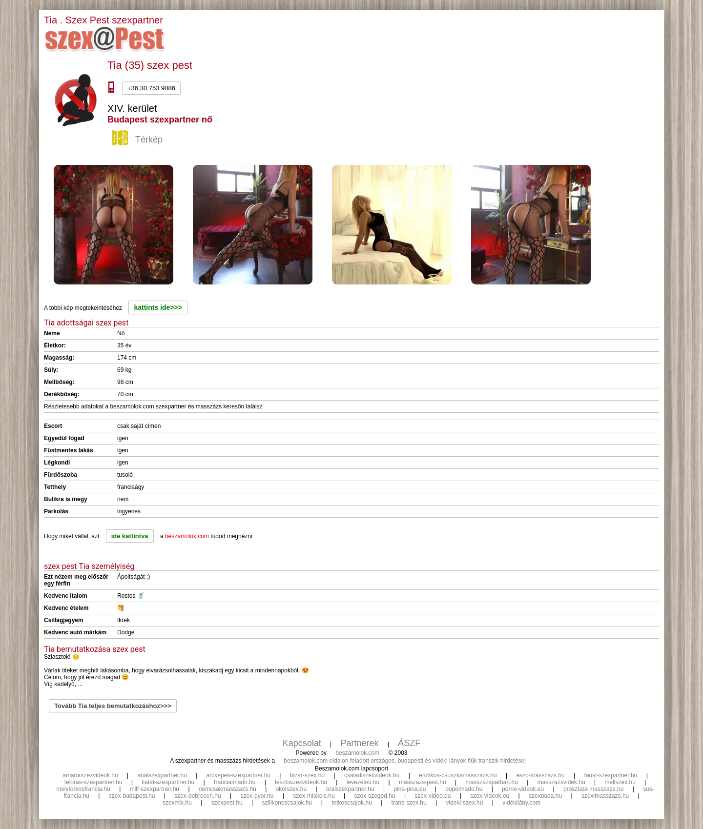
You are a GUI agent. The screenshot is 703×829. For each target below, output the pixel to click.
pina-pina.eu (409, 789)
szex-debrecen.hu (197, 795)
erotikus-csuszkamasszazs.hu (457, 775)
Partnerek (360, 743)
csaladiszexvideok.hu (371, 775)
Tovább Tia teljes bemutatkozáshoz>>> (112, 705)
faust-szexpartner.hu (611, 775)
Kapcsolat (302, 743)
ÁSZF (409, 743)
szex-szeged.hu (374, 795)
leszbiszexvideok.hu (301, 782)
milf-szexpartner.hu (154, 789)
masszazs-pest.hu (422, 782)
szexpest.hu (227, 802)
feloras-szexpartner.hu (93, 782)
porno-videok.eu (523, 789)
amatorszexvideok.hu (90, 775)
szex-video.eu (432, 795)
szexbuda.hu (545, 795)
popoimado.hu (463, 789)
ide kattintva (129, 536)
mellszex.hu (620, 782)
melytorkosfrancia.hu (83, 789)
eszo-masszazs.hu (540, 775)
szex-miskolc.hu (313, 795)
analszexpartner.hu (161, 775)
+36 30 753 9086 (151, 88)
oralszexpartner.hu (350, 789)
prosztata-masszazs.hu (593, 789)
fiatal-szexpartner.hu (168, 782)
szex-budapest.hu (132, 795)
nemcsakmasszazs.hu (227, 789)
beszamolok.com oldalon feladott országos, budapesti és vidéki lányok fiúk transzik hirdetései (405, 760)
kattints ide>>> (158, 307)
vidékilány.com (521, 802)
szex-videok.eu (489, 795)
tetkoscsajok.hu (351, 802)
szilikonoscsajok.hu (287, 802)
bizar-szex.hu (307, 775)
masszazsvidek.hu (561, 782)
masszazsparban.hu (491, 782)
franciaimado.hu (234, 782)
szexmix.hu (177, 802)
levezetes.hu (363, 782)
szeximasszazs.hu (605, 795)
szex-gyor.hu (257, 795)
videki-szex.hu (464, 802)
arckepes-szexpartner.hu (238, 775)
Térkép (139, 140)
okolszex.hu (291, 789)
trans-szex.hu (409, 802)
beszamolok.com (357, 752)
